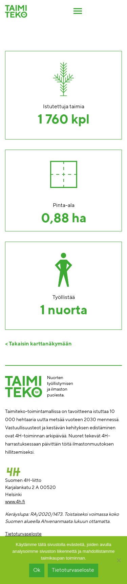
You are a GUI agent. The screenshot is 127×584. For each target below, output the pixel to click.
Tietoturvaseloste (23, 534)
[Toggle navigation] (77, 10)
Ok (36, 570)
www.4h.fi (15, 502)
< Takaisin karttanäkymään (38, 344)
